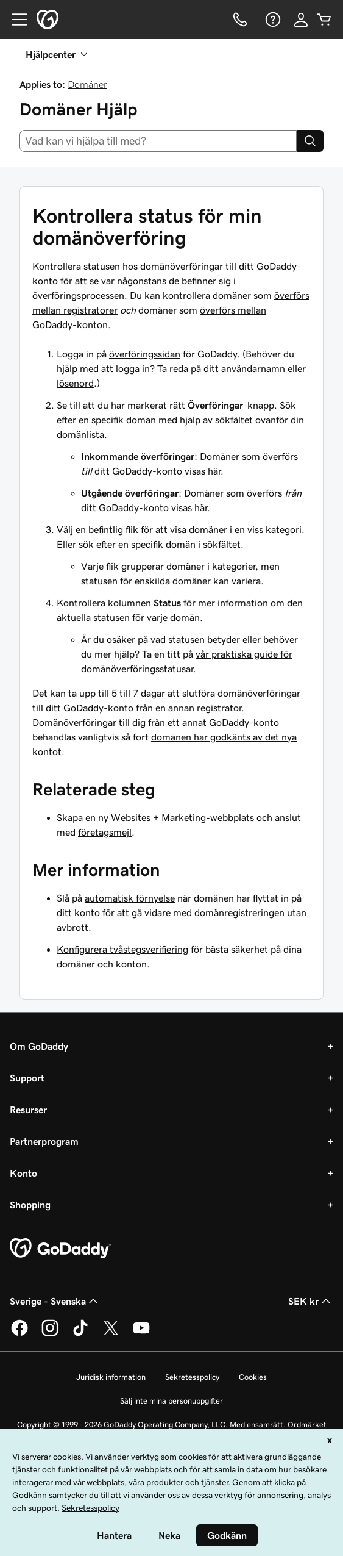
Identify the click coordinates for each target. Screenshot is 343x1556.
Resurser (28, 1109)
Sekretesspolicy (192, 1377)
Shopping (30, 1205)
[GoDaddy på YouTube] (141, 1334)
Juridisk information (111, 1377)
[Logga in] (301, 19)
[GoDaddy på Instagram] (50, 1334)
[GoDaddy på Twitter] (111, 1334)
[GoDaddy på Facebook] (19, 1334)
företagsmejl (105, 832)
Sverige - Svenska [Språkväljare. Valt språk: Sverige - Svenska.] (55, 1301)
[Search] (310, 141)
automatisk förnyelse (130, 898)
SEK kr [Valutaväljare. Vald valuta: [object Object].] (310, 1301)
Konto (23, 1173)
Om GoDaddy (39, 1046)
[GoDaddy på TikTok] (80, 1334)
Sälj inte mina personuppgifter (171, 1401)
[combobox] (158, 140)
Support (27, 1078)
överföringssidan (144, 354)
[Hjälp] (271, 19)
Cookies (253, 1377)
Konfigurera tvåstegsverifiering (122, 949)
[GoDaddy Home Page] (60, 1248)
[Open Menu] (14, 19)
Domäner (87, 84)
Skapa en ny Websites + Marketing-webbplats (155, 817)
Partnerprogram (44, 1141)
